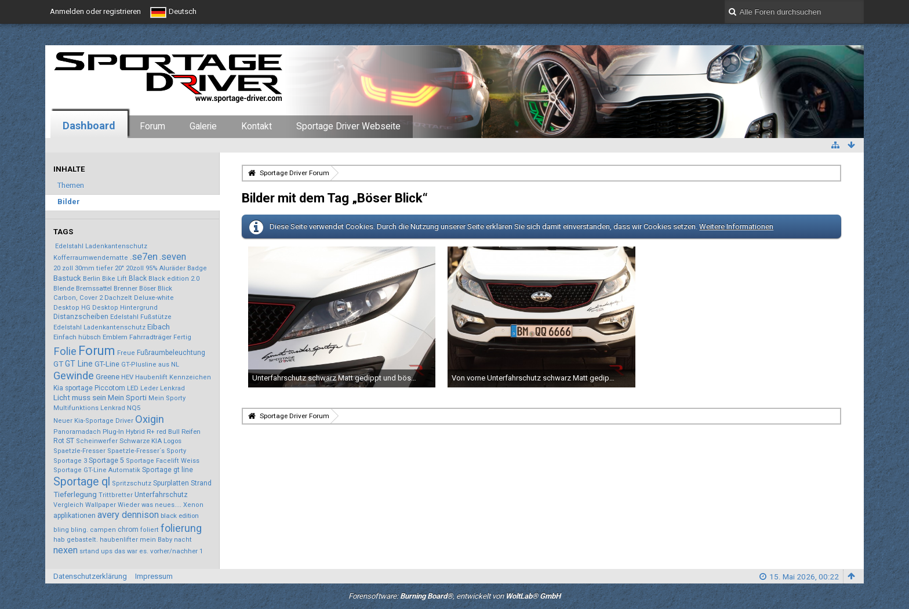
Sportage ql (81, 481)
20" (119, 268)
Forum (152, 126)
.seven (172, 256)
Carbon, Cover (75, 298)
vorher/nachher (174, 551)
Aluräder (172, 268)
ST (70, 440)
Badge (197, 268)
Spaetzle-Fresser (79, 451)
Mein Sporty (167, 398)
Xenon (193, 505)
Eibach (158, 326)
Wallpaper (100, 505)
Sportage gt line (167, 470)
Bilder (68, 201)
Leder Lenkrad (162, 388)
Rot (58, 441)
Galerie (203, 126)
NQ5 (133, 408)
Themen (70, 185)
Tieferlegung (75, 494)
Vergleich (68, 505)
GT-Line (106, 364)
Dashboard (89, 125)
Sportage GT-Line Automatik (96, 470)
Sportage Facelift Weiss (162, 461)
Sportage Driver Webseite (348, 126)
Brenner (125, 288)
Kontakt (256, 126)
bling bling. (70, 530)
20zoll (135, 268)
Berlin (91, 278)
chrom (128, 529)
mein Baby (156, 539)
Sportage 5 (106, 460)
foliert (149, 530)
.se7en (144, 256)
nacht (183, 539)
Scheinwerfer (97, 441)
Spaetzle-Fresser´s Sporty (146, 451)
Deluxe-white (154, 298)
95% (152, 268)
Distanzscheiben (80, 317)
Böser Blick (155, 288)
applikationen (74, 516)
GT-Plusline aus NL (150, 364)
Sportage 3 (70, 461)
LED (133, 388)
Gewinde (73, 375)
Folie (65, 351)
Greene (107, 376)
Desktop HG (71, 307)
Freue (126, 353)
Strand (201, 483)
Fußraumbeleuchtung (171, 353)
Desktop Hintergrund (125, 307)
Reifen (191, 431)
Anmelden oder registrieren (95, 11)
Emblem (115, 337)
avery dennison (128, 514)
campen (103, 530)
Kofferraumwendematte (90, 258)
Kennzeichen (190, 377)
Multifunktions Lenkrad (89, 408)
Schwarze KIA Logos (150, 441)
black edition (180, 516)
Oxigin (149, 419)
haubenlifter (119, 539)
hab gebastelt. (75, 539)
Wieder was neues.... (149, 505)
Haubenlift (151, 377)
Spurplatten (171, 483)
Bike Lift (114, 278)
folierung (181, 528)
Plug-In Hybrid (124, 431)
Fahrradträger (150, 337)
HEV (127, 377)
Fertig (182, 337)
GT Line (79, 363)
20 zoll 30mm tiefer (83, 268)
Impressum (154, 576)
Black (138, 278)
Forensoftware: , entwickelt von (454, 596)
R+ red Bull (163, 431)
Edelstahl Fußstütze (141, 317)
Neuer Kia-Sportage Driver (93, 421)
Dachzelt (118, 298)
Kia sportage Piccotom (89, 388)
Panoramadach (77, 432)
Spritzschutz (131, 483)
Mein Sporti (127, 397)
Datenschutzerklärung (90, 576)
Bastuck (67, 277)
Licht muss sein (79, 397)
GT (58, 363)
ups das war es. (124, 551)
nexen (65, 550)
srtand (89, 551)
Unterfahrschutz (161, 494)
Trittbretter (116, 495)
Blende (63, 288)
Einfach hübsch (77, 337)
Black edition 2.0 (173, 278)
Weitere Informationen (736, 226)
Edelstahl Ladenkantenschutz (101, 246)
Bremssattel (94, 288)
